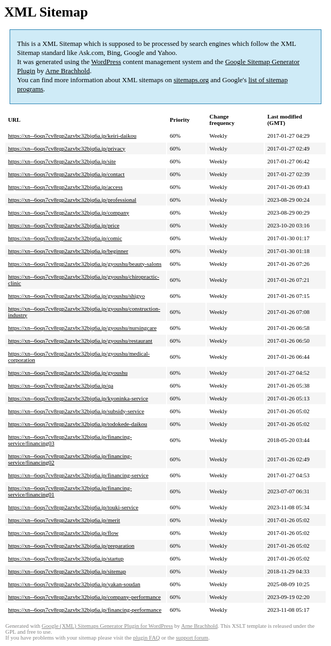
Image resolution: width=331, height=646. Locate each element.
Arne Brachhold (67, 71)
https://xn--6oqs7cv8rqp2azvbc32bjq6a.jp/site (62, 161)
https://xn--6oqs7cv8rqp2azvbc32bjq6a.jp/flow (63, 533)
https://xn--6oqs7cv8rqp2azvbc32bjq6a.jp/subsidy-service (76, 411)
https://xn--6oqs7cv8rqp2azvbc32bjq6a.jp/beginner (68, 251)
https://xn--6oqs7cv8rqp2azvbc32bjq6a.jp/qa (60, 385)
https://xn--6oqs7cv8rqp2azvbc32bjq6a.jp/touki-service (73, 507)
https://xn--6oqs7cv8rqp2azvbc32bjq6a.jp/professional (72, 199)
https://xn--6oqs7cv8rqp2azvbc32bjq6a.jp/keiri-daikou (72, 135)
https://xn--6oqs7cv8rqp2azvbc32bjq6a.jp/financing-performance (84, 609)
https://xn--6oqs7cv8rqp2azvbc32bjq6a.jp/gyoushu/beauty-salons (84, 264)
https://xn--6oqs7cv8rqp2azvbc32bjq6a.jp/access (65, 187)
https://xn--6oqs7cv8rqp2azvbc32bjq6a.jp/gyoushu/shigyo (76, 296)
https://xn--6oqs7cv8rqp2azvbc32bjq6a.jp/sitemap (67, 571)
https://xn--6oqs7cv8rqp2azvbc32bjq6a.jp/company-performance (84, 597)
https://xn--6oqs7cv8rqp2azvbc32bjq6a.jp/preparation (71, 545)
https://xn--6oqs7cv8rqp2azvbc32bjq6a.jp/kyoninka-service (78, 398)
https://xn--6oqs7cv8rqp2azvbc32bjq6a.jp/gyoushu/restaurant (80, 340)
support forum (192, 638)
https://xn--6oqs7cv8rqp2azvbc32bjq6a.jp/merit (64, 520)
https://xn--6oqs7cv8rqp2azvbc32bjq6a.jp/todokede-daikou (77, 424)
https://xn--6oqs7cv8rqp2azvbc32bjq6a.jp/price (64, 225)
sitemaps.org (191, 80)
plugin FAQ (146, 638)
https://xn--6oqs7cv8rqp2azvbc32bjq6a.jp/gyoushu (68, 372)
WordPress (106, 62)
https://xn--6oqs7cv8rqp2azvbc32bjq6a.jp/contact (66, 174)
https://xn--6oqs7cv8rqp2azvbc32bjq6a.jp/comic (65, 238)
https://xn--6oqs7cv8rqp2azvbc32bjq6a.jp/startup (66, 558)
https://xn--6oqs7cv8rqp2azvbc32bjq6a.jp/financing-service (78, 475)
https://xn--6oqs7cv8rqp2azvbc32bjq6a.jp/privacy (66, 148)
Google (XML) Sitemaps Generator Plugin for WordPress (107, 626)
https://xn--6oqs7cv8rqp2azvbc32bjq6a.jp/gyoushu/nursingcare (82, 328)
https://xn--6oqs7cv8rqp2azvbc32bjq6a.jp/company (68, 212)
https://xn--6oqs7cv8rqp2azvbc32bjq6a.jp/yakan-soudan (74, 584)
